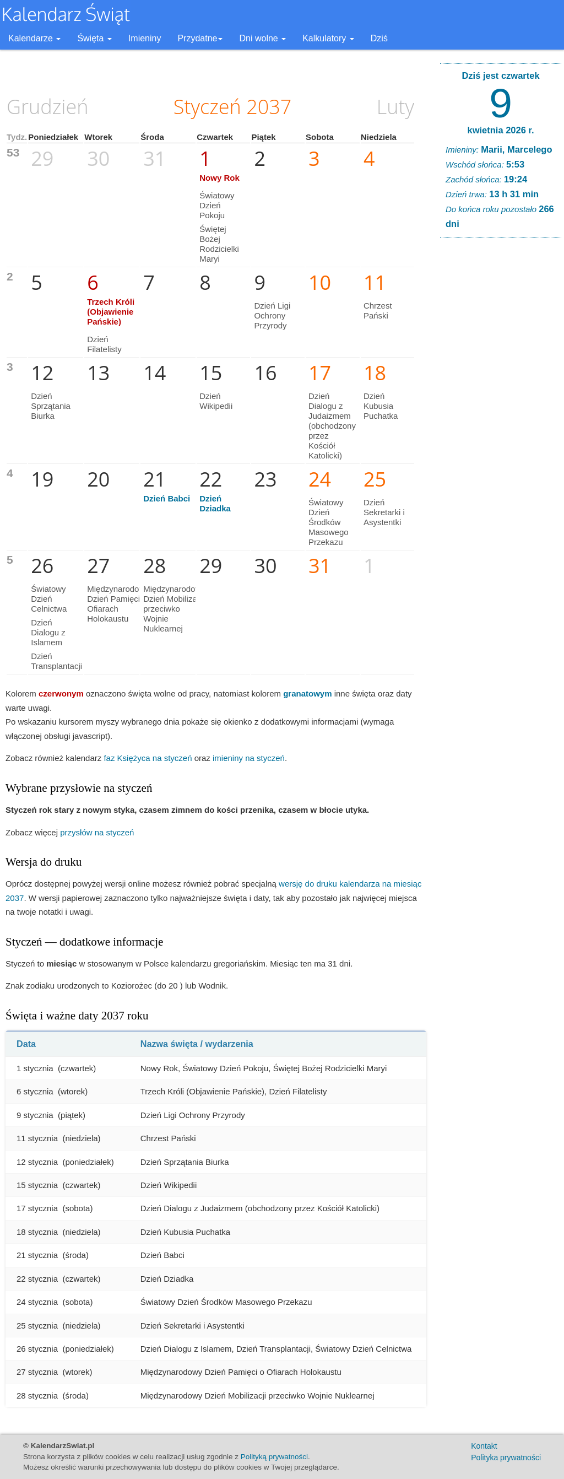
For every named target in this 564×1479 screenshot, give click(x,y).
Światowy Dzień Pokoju (216, 205)
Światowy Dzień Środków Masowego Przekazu (328, 522)
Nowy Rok (219, 177)
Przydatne (200, 38)
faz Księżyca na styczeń (148, 758)
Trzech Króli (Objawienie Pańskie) (110, 311)
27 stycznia (37, 1372)
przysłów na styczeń (97, 832)
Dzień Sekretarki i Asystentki (384, 512)
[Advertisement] (501, 414)
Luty (395, 106)
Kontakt (484, 1446)
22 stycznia (37, 1278)
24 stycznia (37, 1302)
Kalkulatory (328, 38)
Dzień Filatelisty (104, 344)
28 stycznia (37, 1395)
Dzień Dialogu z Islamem (48, 632)
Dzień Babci (166, 498)
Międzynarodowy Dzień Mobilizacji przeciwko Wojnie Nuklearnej (174, 608)
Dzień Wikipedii (215, 401)
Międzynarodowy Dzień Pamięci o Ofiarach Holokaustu (118, 603)
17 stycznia (37, 1208)
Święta (94, 38)
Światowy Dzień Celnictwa (49, 598)
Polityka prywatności (506, 1457)
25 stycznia (37, 1325)
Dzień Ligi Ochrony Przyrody (272, 315)
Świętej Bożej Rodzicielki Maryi (219, 243)
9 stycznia (35, 1115)
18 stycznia (37, 1232)
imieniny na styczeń (249, 758)
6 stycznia (35, 1091)
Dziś (379, 38)
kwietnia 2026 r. (500, 130)
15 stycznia (37, 1185)
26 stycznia (37, 1348)
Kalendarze (34, 38)
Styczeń (207, 106)
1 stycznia (35, 1068)
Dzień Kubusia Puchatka (381, 405)
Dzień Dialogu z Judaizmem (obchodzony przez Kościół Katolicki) (332, 425)
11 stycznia (37, 1138)
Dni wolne (262, 38)
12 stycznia (37, 1162)
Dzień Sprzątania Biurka (50, 405)
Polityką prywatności (274, 1457)
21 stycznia (37, 1255)
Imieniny (144, 38)
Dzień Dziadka (215, 503)
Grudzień (48, 106)
